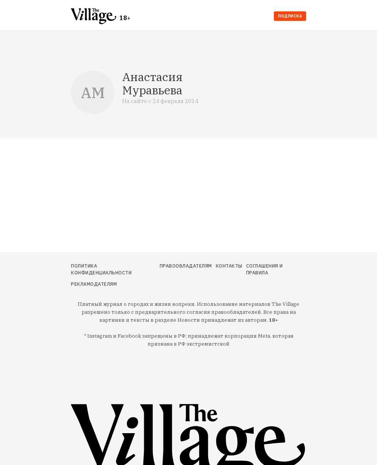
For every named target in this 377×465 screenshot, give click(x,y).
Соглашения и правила (264, 269)
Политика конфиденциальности (101, 269)
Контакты (229, 266)
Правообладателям (186, 266)
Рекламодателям (94, 284)
